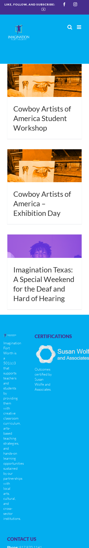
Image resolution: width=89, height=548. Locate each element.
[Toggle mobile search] (69, 27)
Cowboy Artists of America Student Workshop (42, 118)
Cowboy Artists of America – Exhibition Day (42, 204)
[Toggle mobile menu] (79, 27)
